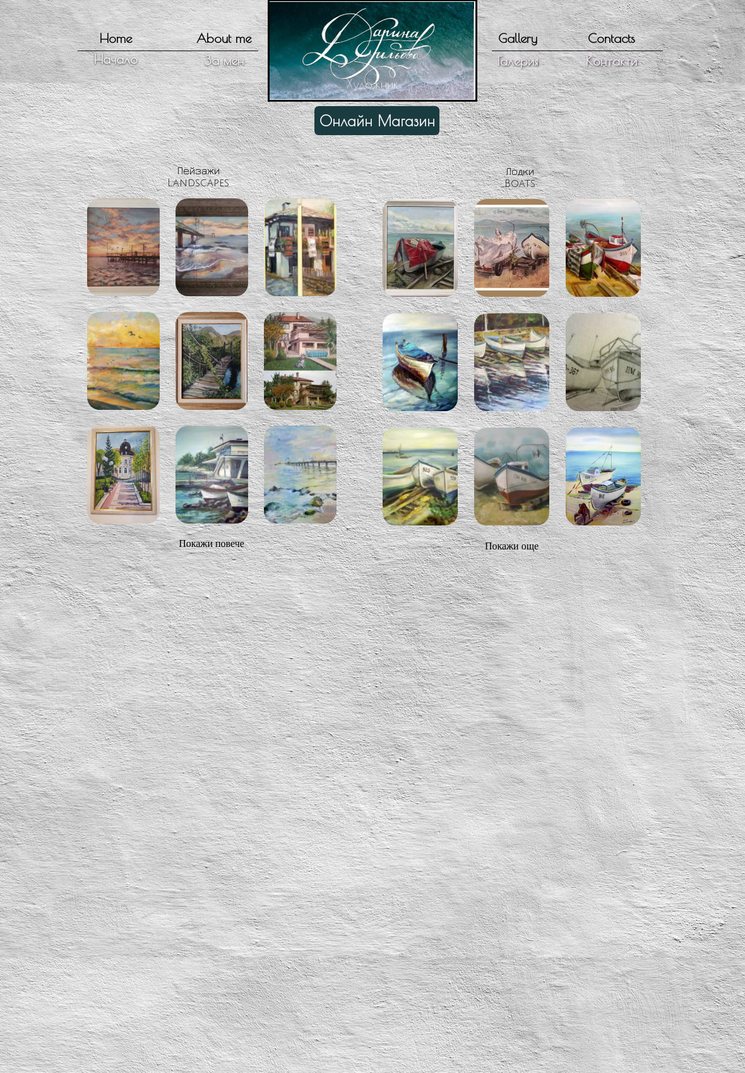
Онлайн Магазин (377, 120)
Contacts (611, 38)
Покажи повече (211, 543)
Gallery (517, 38)
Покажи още (512, 546)
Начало (116, 59)
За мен (224, 60)
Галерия (518, 61)
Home (116, 38)
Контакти (611, 61)
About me (223, 38)
